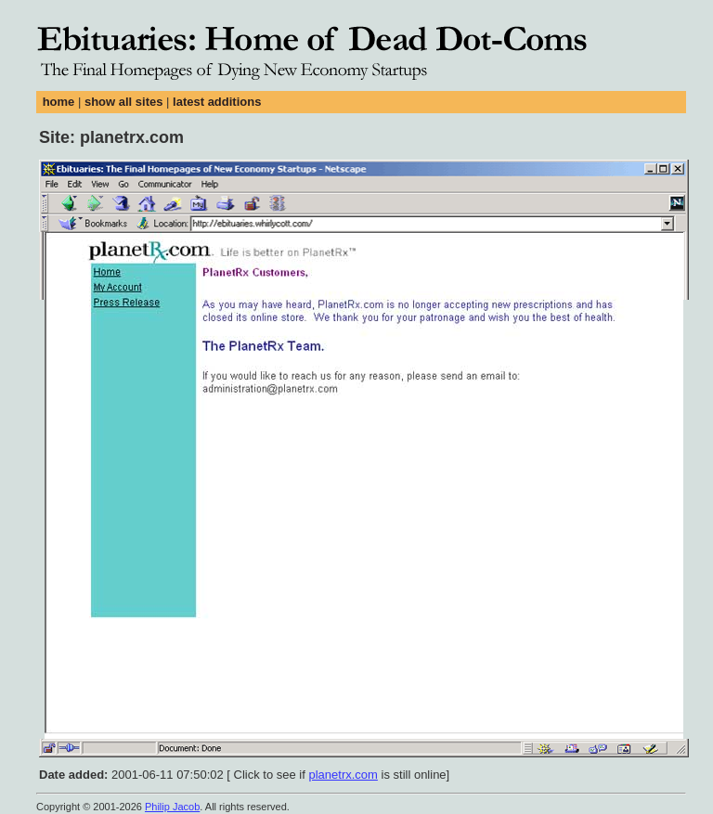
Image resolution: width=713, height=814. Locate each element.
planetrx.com (342, 775)
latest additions (217, 102)
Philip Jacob (172, 806)
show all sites (123, 102)
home (59, 102)
